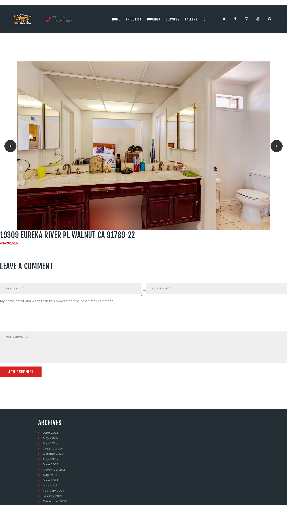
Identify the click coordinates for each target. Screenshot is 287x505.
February (54, 491)
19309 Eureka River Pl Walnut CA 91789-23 (281, 146)
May (50, 438)
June (51, 433)
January (53, 449)
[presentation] (32, 321)
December (55, 502)
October (53, 454)
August (52, 475)
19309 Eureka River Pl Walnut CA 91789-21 (9, 146)
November (55, 470)
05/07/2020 (9, 243)
